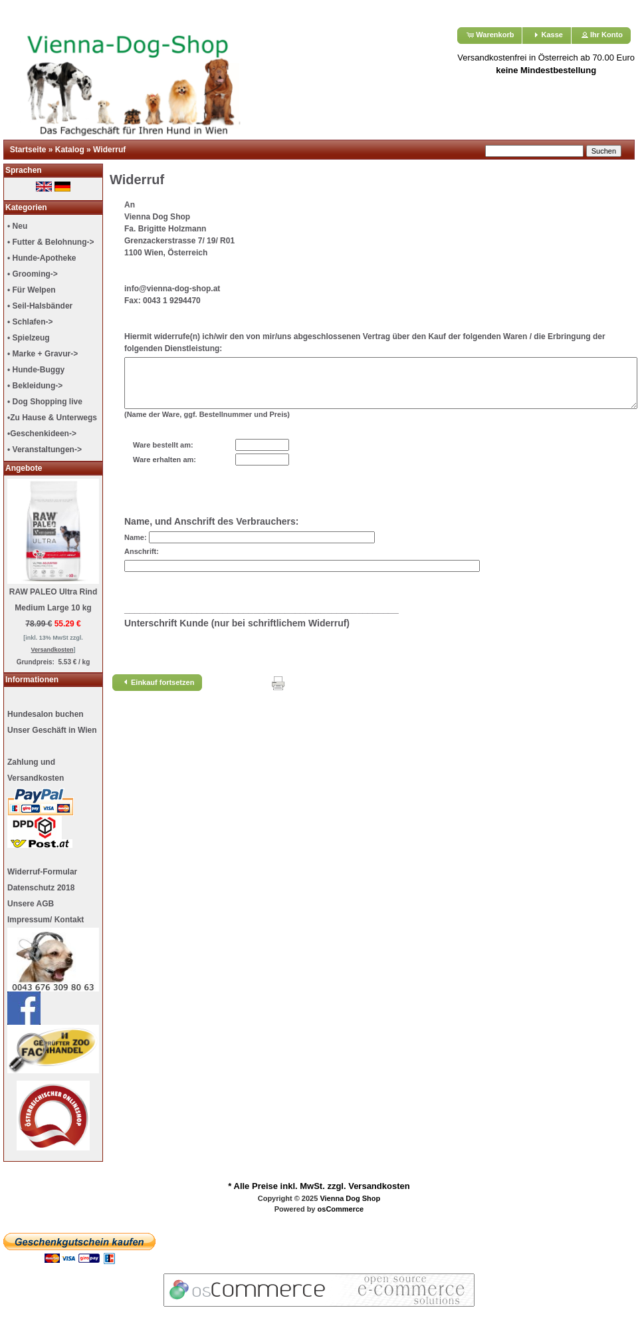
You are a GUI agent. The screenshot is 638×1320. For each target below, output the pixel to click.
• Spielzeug (28, 337)
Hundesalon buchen (45, 714)
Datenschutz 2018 (40, 887)
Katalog (69, 149)
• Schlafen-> (30, 322)
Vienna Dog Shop (350, 1198)
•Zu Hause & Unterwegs (52, 417)
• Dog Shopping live (44, 401)
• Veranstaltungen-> (44, 449)
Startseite (28, 149)
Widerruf (109, 149)
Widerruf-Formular (42, 871)
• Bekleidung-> (34, 385)
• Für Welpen (31, 290)
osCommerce (341, 1209)
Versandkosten (379, 1186)
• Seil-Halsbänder (39, 306)
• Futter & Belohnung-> (50, 242)
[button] (489, 35)
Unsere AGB (30, 903)
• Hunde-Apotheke (41, 258)
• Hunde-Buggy (35, 369)
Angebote (23, 468)
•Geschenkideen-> (41, 433)
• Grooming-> (32, 274)
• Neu (17, 226)
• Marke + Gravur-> (42, 353)
